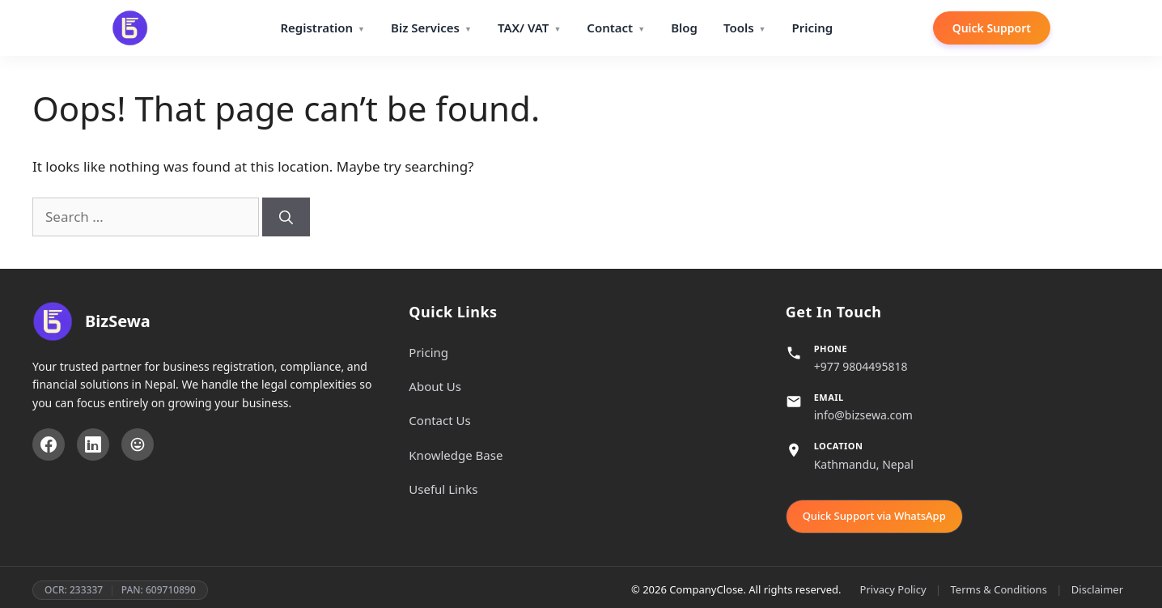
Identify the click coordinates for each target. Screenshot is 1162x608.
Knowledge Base (456, 455)
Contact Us (439, 420)
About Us (435, 386)
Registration (316, 27)
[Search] (286, 217)
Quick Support (991, 28)
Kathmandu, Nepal (864, 464)
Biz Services (425, 27)
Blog (684, 27)
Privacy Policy (893, 589)
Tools (738, 27)
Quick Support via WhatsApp (874, 515)
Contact (610, 27)
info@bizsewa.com (863, 415)
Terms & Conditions (999, 589)
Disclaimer (1097, 589)
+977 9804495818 (861, 366)
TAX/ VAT (523, 27)
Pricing (812, 27)
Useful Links (443, 489)
